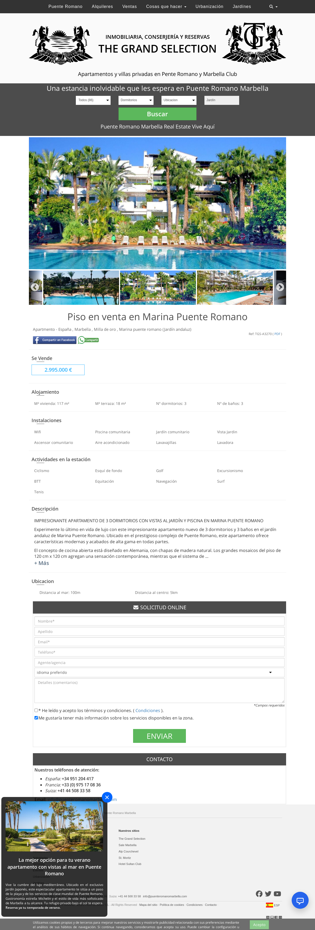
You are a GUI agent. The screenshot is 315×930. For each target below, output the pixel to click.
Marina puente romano (141, 329)
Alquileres (102, 6)
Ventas (129, 6)
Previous (35, 288)
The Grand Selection (132, 838)
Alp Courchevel (128, 851)
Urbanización (210, 6)
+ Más (41, 563)
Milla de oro (105, 329)
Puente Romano (66, 6)
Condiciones (148, 710)
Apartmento (44, 329)
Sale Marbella (127, 845)
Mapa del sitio (148, 904)
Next (280, 288)
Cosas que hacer (166, 6)
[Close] (107, 797)
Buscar (157, 113)
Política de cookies (172, 904)
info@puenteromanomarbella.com (165, 896)
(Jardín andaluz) (177, 329)
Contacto (211, 904)
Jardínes (242, 6)
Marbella (83, 329)
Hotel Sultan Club (130, 863)
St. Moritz (125, 857)
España (65, 329)
